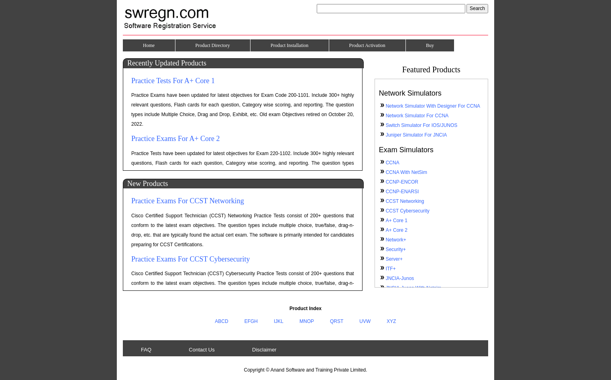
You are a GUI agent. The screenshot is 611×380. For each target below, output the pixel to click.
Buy (430, 45)
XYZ (391, 321)
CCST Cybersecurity (408, 211)
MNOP (306, 321)
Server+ (394, 259)
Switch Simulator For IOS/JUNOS (422, 125)
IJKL (278, 321)
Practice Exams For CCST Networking (187, 201)
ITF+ (391, 269)
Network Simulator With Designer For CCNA (433, 106)
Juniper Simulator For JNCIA (416, 135)
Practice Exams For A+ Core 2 (175, 139)
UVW (365, 321)
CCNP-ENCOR (402, 182)
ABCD (221, 321)
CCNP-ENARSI (402, 191)
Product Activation (367, 45)
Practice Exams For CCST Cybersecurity (190, 259)
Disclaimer (264, 350)
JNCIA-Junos (400, 278)
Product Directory (213, 45)
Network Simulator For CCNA (417, 115)
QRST (336, 321)
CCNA (392, 162)
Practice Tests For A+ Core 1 (173, 81)
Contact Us (201, 350)
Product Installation (289, 45)
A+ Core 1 (396, 220)
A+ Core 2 (396, 230)
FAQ (146, 350)
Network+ (396, 240)
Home (149, 45)
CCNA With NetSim (406, 172)
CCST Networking (405, 201)
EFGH (251, 321)
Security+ (396, 249)
